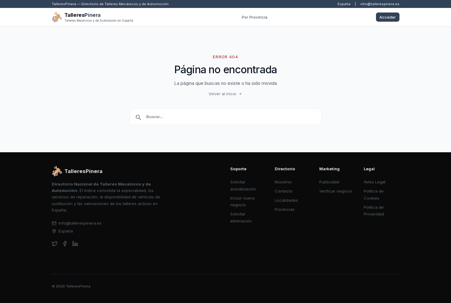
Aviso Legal (374, 181)
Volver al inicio (226, 93)
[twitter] (55, 244)
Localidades (286, 200)
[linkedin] (75, 244)
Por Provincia (254, 17)
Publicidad (329, 181)
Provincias (285, 209)
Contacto (283, 191)
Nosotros (283, 181)
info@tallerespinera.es (379, 4)
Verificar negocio (335, 191)
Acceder (387, 17)
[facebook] (65, 244)
